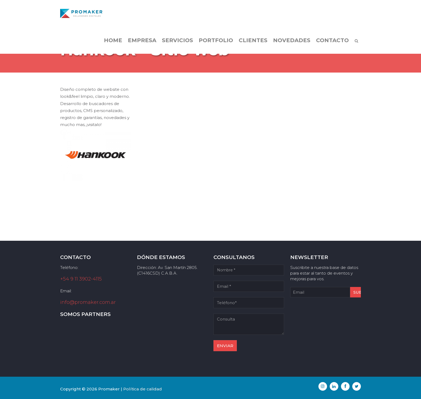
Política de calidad (142, 388)
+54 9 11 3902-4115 (81, 279)
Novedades (291, 40)
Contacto (332, 40)
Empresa (142, 40)
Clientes (253, 40)
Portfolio (216, 40)
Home (113, 40)
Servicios (177, 40)
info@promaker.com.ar (88, 302)
